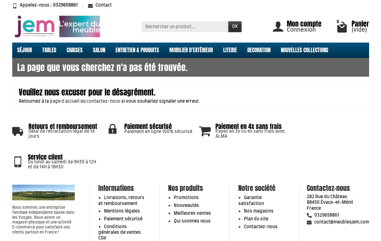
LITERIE (230, 50)
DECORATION (258, 50)
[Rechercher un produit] (185, 26)
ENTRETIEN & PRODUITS (137, 50)
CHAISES (75, 50)
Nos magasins (259, 187)
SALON (99, 50)
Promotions (186, 174)
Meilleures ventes (192, 189)
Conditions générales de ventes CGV (119, 208)
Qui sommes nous (192, 197)
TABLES (49, 50)
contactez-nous (103, 101)
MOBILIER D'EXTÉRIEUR (191, 50)
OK (235, 26)
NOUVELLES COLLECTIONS (304, 50)
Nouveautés (186, 181)
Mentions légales (122, 187)
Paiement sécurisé (123, 195)
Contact (100, 5)
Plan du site (256, 195)
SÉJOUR (24, 50)
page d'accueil (65, 101)
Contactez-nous (261, 202)
